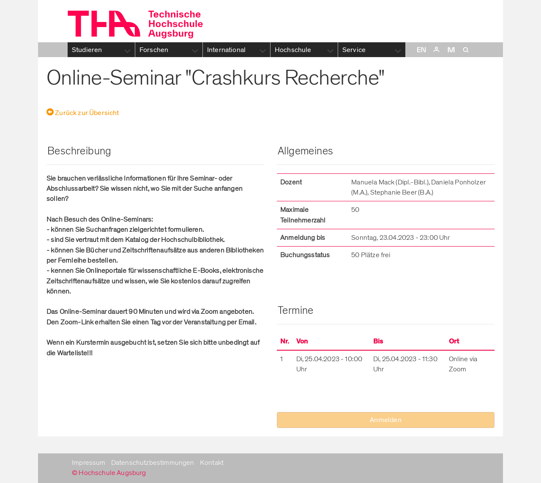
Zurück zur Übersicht (82, 113)
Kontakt (212, 462)
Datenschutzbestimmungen (152, 462)
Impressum (89, 462)
